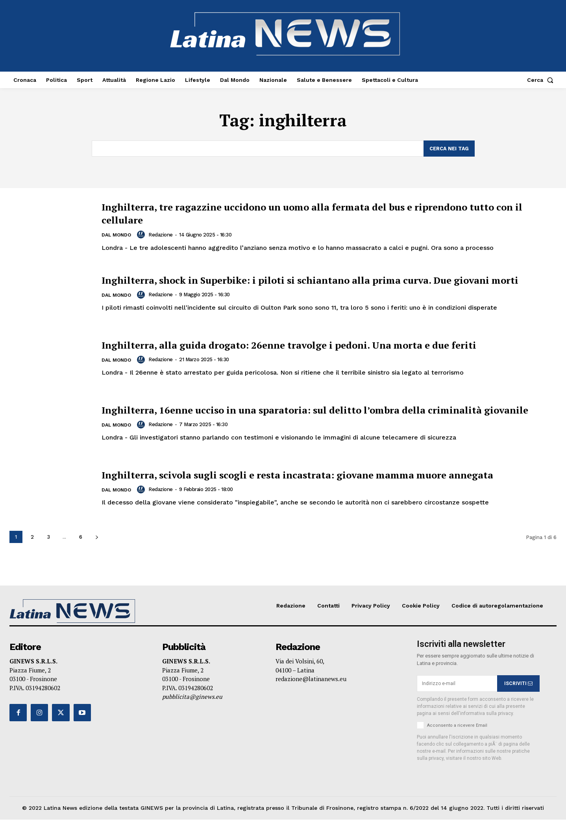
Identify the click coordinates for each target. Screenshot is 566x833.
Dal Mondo (117, 235)
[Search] (449, 148)
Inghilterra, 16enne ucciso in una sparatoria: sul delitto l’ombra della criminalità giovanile (300, 417)
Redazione (163, 235)
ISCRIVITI (518, 697)
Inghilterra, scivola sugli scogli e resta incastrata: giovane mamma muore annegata (313, 485)
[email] (457, 697)
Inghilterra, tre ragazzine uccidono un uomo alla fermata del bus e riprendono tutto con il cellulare (327, 213)
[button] (542, 80)
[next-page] (96, 551)
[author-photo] (144, 235)
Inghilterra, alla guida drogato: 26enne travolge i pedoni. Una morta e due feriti (316, 349)
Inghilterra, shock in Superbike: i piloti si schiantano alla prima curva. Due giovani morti (317, 281)
